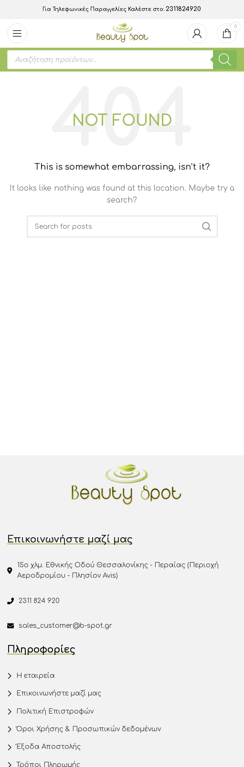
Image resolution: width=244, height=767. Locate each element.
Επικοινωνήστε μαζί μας (58, 693)
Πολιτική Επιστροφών (55, 711)
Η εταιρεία (35, 675)
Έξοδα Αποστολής (48, 746)
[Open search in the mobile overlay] (122, 59)
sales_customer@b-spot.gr (65, 625)
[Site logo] (122, 33)
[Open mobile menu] (17, 33)
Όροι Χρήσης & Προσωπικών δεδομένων (88, 729)
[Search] (122, 226)
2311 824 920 (39, 600)
